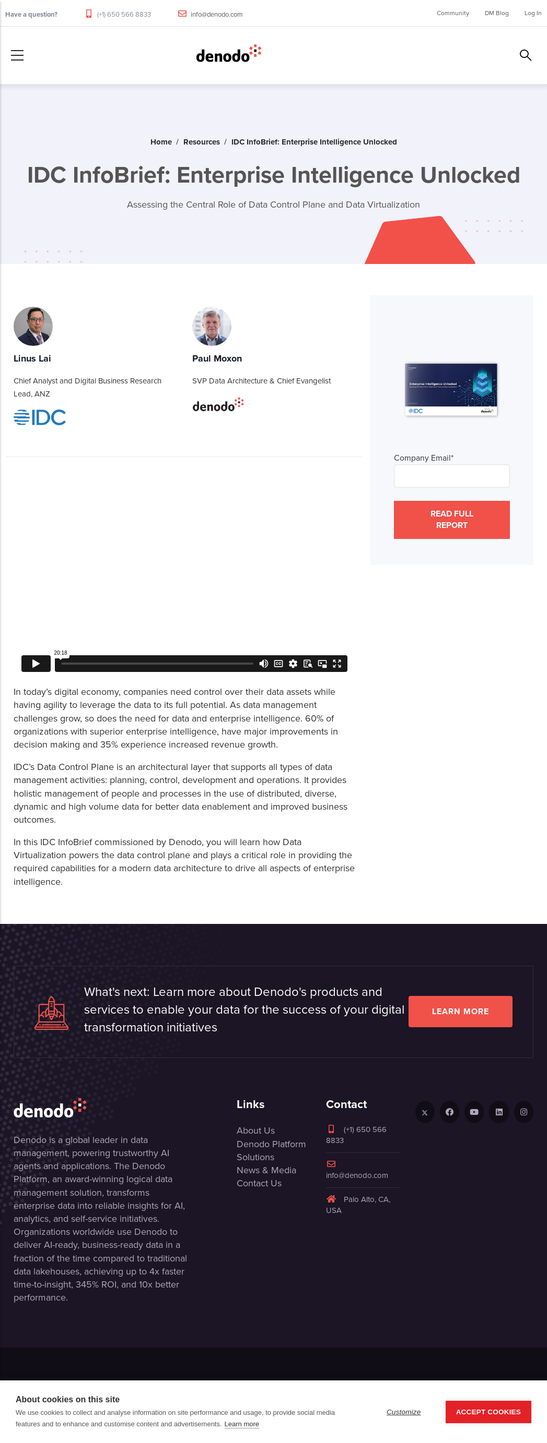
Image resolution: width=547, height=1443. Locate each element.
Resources (201, 142)
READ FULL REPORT (451, 519)
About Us (256, 1130)
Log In (533, 13)
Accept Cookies (488, 1412)
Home (161, 142)
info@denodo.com (217, 14)
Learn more (460, 1011)
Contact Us (259, 1183)
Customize (404, 1412)
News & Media (266, 1170)
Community (453, 13)
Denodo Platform (271, 1144)
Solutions (255, 1157)
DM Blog (497, 13)
